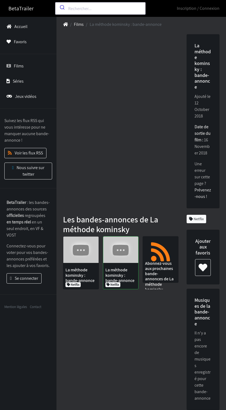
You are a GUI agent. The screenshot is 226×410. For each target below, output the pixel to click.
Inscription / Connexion (198, 8)
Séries (14, 81)
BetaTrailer (21, 8)
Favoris (15, 42)
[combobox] (100, 8)
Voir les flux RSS (25, 153)
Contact (35, 307)
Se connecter (24, 278)
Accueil (15, 26)
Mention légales (15, 307)
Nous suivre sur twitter (28, 171)
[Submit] (61, 7)
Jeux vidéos (20, 96)
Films (14, 66)
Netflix (196, 218)
